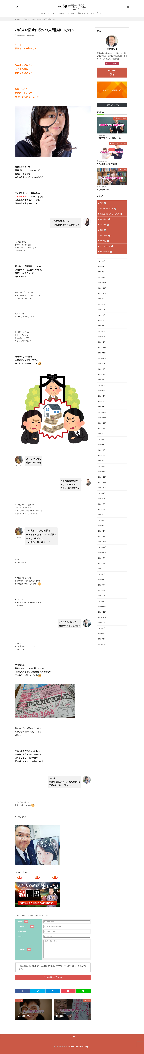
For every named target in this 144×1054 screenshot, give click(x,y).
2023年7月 (101, 439)
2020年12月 (102, 606)
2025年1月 (101, 342)
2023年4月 (101, 455)
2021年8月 (101, 563)
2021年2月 (101, 596)
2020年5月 (101, 644)
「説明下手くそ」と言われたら (109, 138)
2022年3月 (101, 525)
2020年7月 (101, 633)
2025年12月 (102, 283)
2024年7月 (101, 374)
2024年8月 (101, 369)
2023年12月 (102, 412)
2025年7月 (101, 310)
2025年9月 (101, 299)
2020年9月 (101, 623)
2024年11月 (102, 353)
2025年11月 (102, 288)
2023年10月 (102, 423)
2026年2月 (101, 272)
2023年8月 (101, 434)
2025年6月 (101, 315)
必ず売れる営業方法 (121, 118)
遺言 (103, 203)
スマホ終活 (105, 235)
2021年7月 (101, 569)
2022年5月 (101, 515)
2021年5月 (101, 579)
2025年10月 (102, 293)
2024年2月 (101, 401)
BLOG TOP (45, 13)
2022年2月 (101, 531)
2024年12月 (102, 347)
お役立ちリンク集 (112, 105)
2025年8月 (101, 304)
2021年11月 (102, 547)
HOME (19, 19)
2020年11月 (102, 612)
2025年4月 (101, 326)
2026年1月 (101, 277)
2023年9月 (101, 428)
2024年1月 (101, 407)
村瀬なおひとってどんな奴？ (119, 143)
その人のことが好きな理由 (107, 164)
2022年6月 (101, 509)
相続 (103, 230)
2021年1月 (101, 601)
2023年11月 (102, 418)
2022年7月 (101, 504)
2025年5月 (101, 320)
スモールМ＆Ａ (106, 246)
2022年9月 (101, 493)
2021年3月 (101, 590)
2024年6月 (101, 380)
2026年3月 (101, 266)
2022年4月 (101, 520)
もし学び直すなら (103, 190)
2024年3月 (101, 396)
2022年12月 (102, 477)
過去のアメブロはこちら (85, 13)
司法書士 (26, 19)
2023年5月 (101, 450)
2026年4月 (101, 261)
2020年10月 (102, 617)
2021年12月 (102, 542)
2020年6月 (101, 639)
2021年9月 (101, 558)
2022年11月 (102, 482)
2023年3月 (101, 461)
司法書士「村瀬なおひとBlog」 (79, 1047)
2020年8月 (101, 628)
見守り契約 (105, 219)
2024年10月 (102, 358)
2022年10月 (102, 488)
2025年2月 (101, 336)
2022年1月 (101, 536)
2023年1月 (101, 471)
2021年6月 (101, 574)
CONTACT (71, 13)
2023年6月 (101, 444)
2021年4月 (101, 585)
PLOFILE (54, 13)
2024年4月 (101, 390)
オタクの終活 (106, 252)
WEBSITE (62, 13)
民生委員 (104, 241)
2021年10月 (102, 552)
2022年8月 (101, 499)
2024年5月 (101, 385)
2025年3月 (101, 331)
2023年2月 (101, 466)
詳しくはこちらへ (111, 63)
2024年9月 (101, 364)
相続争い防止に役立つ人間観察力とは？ (43, 19)
